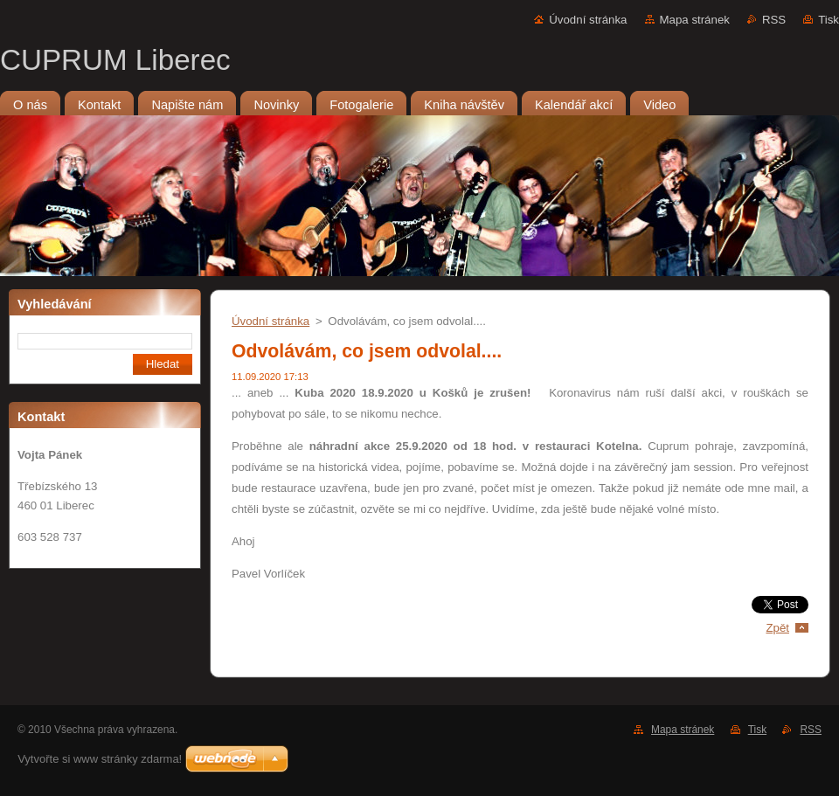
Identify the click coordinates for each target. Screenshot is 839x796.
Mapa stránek (695, 19)
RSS (774, 19)
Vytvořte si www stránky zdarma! (99, 758)
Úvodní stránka (588, 19)
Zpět (777, 627)
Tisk (828, 19)
